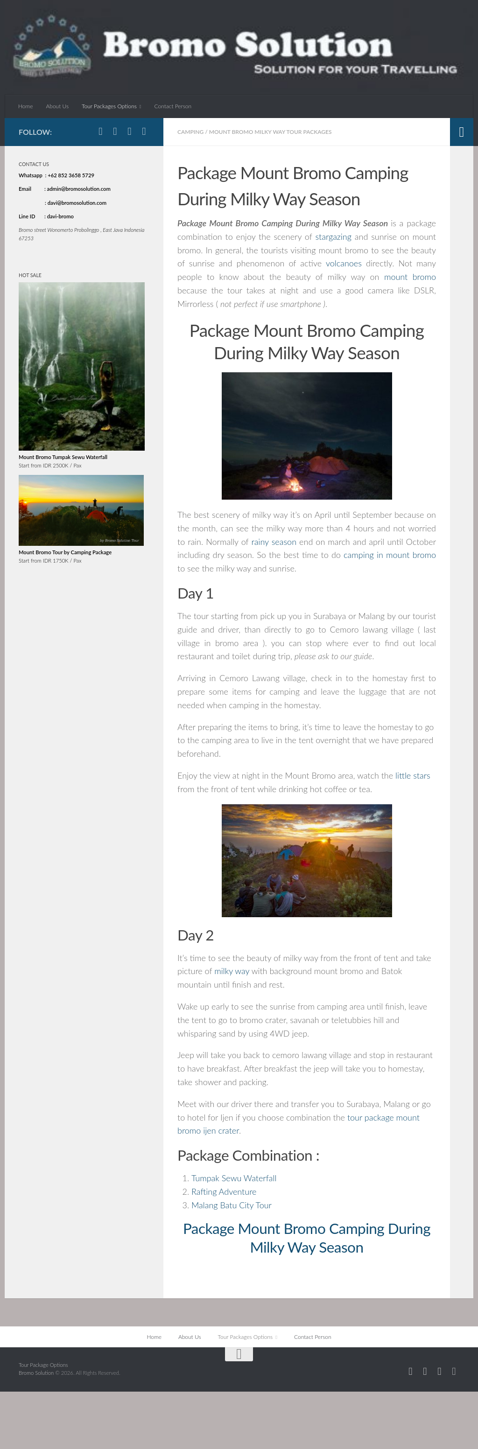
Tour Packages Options (109, 106)
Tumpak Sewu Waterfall (233, 1178)
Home (25, 106)
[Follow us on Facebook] (100, 131)
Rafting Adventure (223, 1191)
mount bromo (410, 277)
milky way (231, 971)
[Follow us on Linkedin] (144, 131)
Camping (190, 131)
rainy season (273, 541)
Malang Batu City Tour (231, 1205)
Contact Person (173, 106)
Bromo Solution (37, 1373)
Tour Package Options (43, 1365)
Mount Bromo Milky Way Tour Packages (270, 131)
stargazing (333, 236)
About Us (57, 106)
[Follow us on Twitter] (129, 131)
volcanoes (344, 263)
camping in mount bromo (390, 555)
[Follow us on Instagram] (115, 131)
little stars (412, 775)
